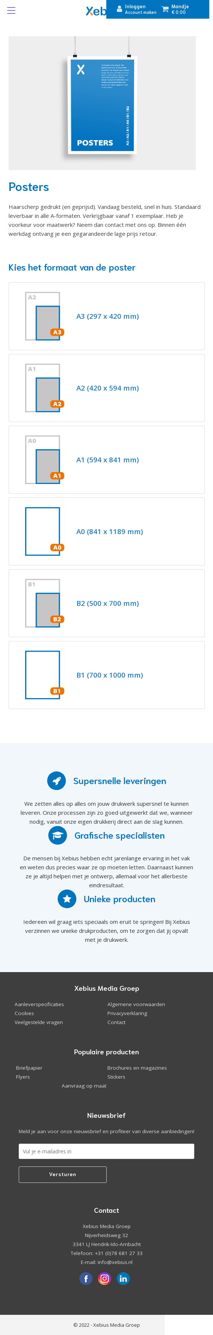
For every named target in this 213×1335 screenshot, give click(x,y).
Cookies (24, 1013)
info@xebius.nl (115, 1262)
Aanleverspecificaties (39, 1004)
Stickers (116, 1076)
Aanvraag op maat (84, 1085)
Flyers (23, 1076)
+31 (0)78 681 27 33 (119, 1253)
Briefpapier (29, 1067)
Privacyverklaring (127, 1013)
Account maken (140, 12)
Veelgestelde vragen (39, 1022)
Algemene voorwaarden (136, 1004)
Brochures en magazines (137, 1067)
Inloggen (135, 6)
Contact (116, 1022)
